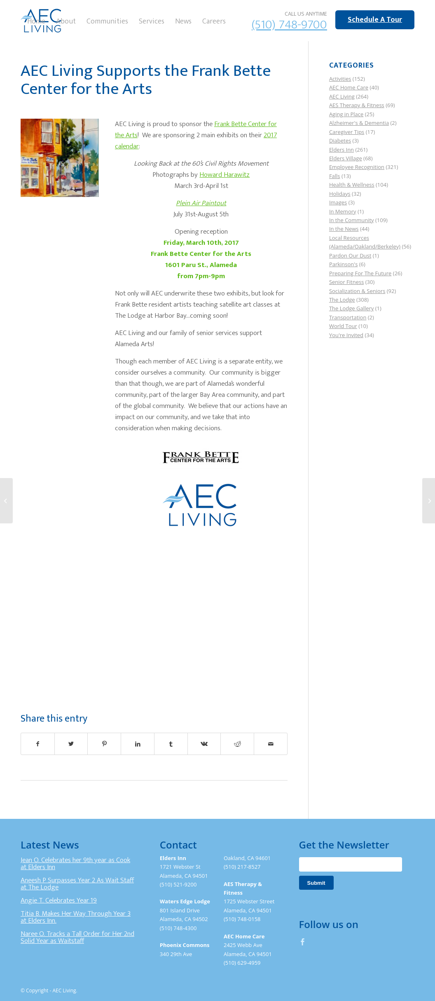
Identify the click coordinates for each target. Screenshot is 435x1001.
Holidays (340, 193)
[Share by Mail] (270, 744)
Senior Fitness (346, 282)
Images (338, 202)
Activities (340, 78)
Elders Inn (341, 149)
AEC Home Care (348, 87)
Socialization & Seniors (357, 291)
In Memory (342, 211)
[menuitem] (36, 20)
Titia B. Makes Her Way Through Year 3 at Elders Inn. (76, 917)
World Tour (343, 326)
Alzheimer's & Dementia (359, 123)
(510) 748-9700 (289, 25)
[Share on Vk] (204, 744)
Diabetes (340, 140)
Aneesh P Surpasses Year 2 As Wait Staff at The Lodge (77, 883)
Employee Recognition (356, 167)
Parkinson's (343, 264)
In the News (344, 228)
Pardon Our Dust (350, 255)
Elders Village (345, 158)
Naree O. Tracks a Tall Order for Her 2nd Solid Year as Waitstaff (77, 937)
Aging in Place (346, 114)
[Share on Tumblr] (170, 744)
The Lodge (342, 299)
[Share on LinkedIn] (137, 744)
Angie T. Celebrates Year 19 (59, 900)
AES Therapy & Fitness (356, 105)
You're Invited (346, 335)
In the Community (351, 220)
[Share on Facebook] (37, 744)
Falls (334, 176)
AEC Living (342, 96)
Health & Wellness (351, 184)
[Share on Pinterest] (104, 744)
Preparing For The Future (360, 273)
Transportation (348, 317)
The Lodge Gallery (351, 308)
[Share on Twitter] (71, 744)
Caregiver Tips (346, 132)
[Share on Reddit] (237, 744)
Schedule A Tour (375, 20)
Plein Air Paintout (201, 203)
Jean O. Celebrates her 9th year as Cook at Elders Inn (75, 863)
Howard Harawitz (224, 175)
